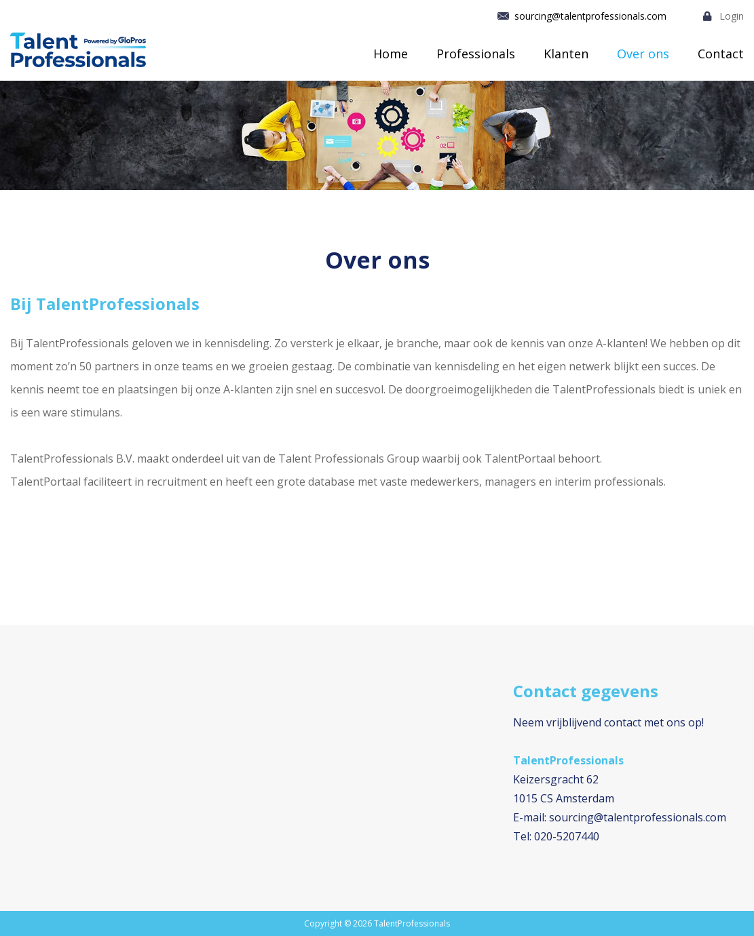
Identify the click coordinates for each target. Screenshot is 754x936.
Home (390, 53)
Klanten (566, 53)
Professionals (475, 53)
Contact (721, 53)
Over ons (643, 53)
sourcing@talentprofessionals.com (590, 15)
